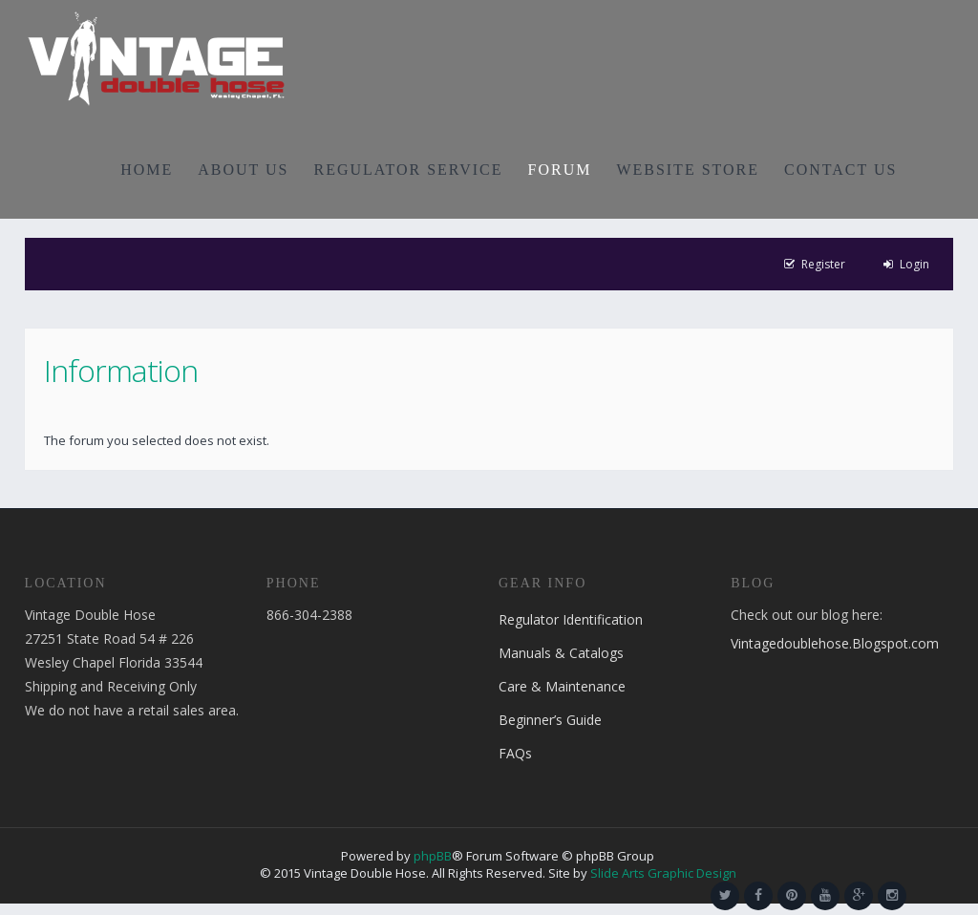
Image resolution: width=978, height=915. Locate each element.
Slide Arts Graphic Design (663, 873)
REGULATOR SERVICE (407, 169)
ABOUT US (243, 169)
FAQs (515, 753)
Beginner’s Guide (550, 720)
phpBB (433, 855)
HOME (146, 169)
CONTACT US (840, 169)
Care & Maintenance (562, 686)
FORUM (560, 169)
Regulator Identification (571, 619)
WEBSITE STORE (687, 169)
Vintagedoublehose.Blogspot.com (835, 643)
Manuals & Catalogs (561, 653)
